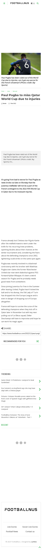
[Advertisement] (21, 29)
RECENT (4, 424)
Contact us (30, 531)
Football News (12, 531)
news (8, 91)
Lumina (34, 542)
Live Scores (12, 527)
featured (15, 91)
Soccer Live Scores (30, 527)
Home (2, 91)
